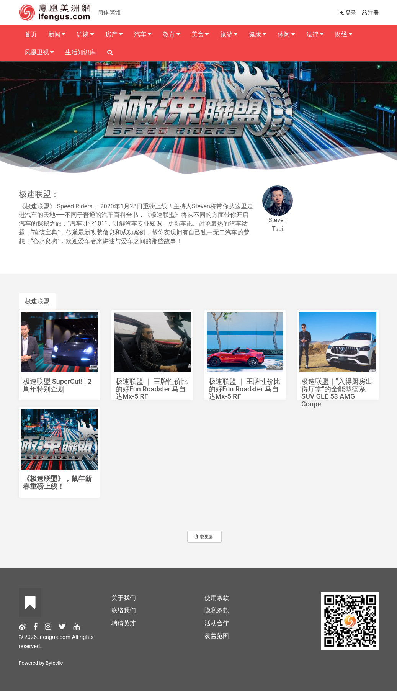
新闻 (56, 34)
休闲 (286, 34)
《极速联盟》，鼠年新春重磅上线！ (57, 482)
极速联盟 (37, 301)
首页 (31, 34)
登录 (347, 13)
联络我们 (123, 610)
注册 (370, 13)
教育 (171, 34)
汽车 (142, 34)
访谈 (85, 34)
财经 (343, 34)
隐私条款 (216, 610)
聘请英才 (123, 623)
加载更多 (204, 536)
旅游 (228, 34)
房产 (114, 34)
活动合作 (216, 623)
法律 (314, 34)
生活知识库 (80, 52)
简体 (103, 12)
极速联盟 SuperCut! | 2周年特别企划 (57, 385)
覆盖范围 (216, 635)
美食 (200, 34)
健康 (257, 34)
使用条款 (216, 597)
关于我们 (123, 597)
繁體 (115, 12)
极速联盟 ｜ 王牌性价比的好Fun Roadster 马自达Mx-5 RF (152, 389)
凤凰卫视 (39, 52)
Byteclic (54, 663)
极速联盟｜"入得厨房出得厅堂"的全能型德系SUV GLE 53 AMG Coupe (336, 392)
